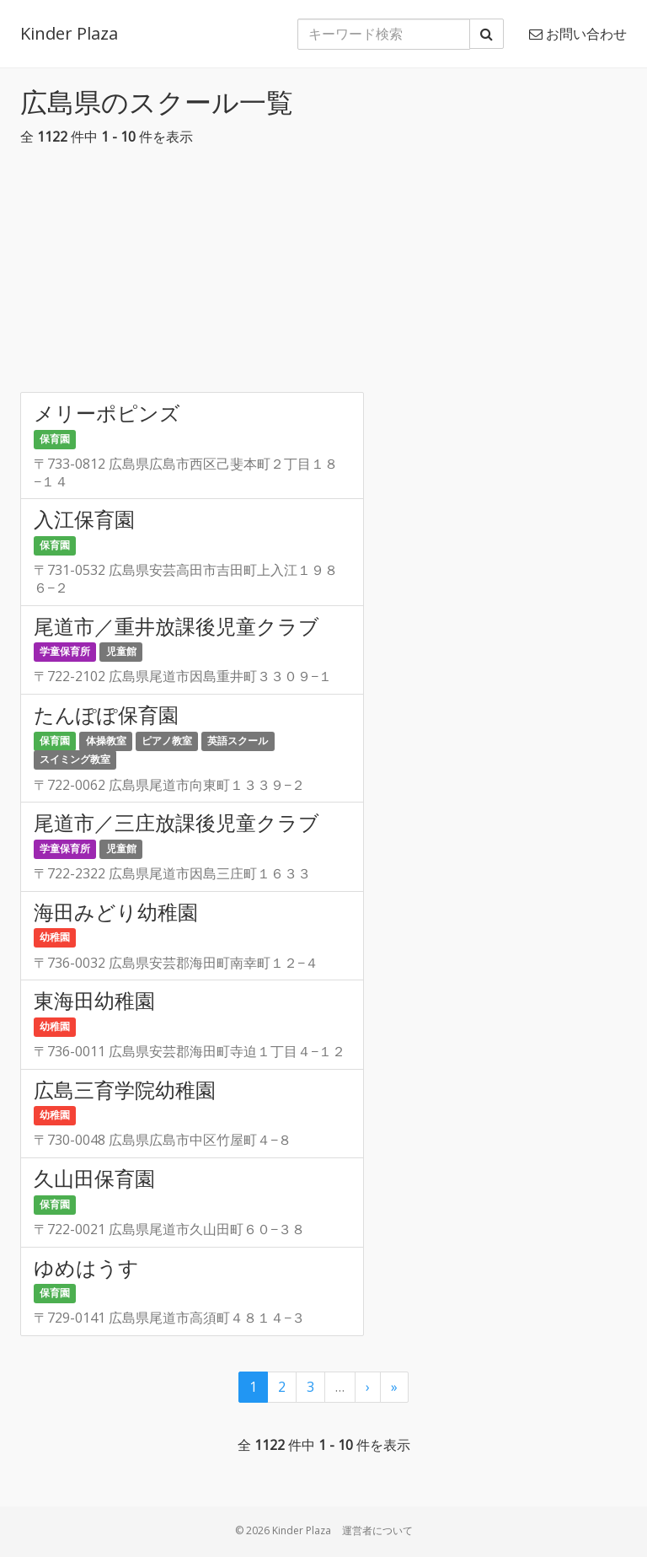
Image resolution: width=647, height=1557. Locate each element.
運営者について (377, 1530)
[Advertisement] (323, 274)
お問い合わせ (578, 33)
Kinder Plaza (69, 33)
